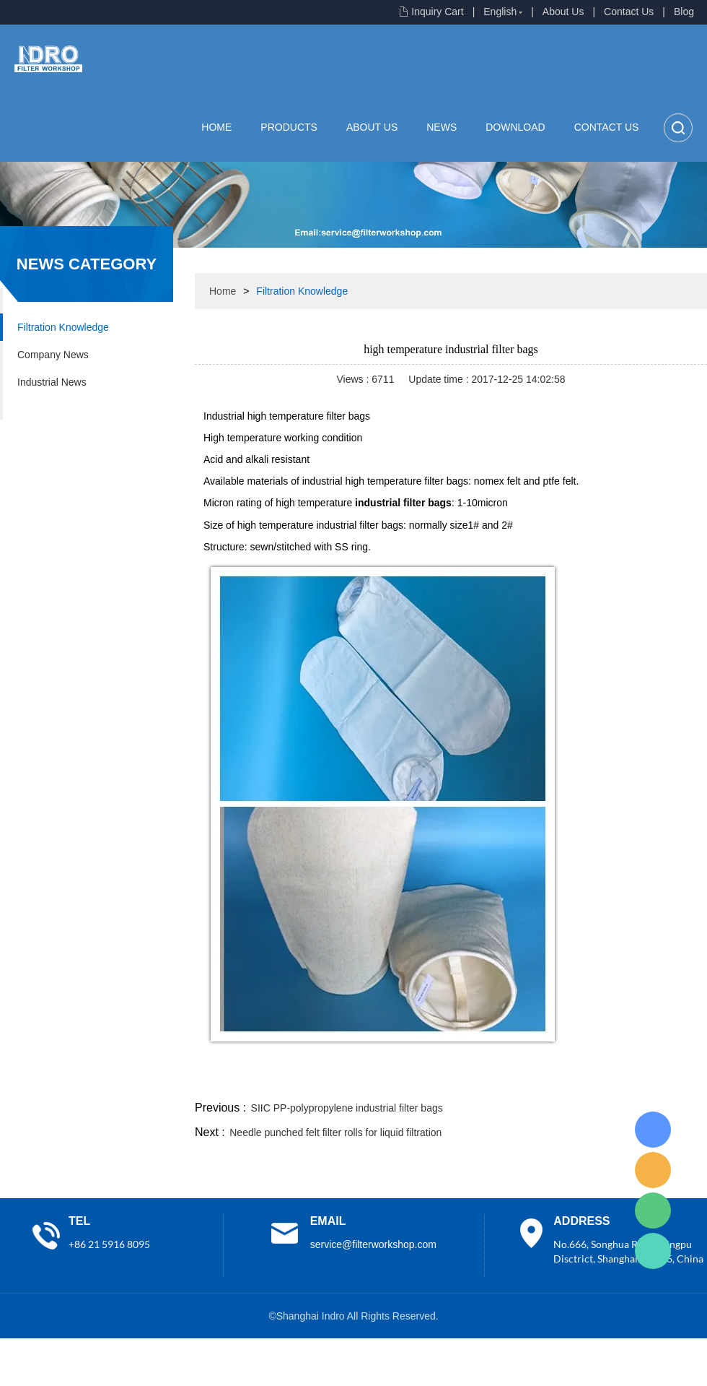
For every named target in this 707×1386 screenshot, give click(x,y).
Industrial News (52, 382)
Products (288, 127)
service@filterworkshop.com (373, 1244)
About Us (563, 11)
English (500, 11)
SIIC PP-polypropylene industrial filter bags (347, 1108)
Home (216, 127)
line (488, 1080)
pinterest (604, 1080)
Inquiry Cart (437, 11)
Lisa (653, 1130)
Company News (53, 354)
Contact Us (629, 11)
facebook (449, 1080)
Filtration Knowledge (63, 327)
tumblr (643, 1080)
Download (515, 127)
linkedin (682, 1080)
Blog (684, 11)
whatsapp (565, 1080)
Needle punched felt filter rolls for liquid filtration (335, 1132)
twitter (526, 1080)
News (441, 127)
